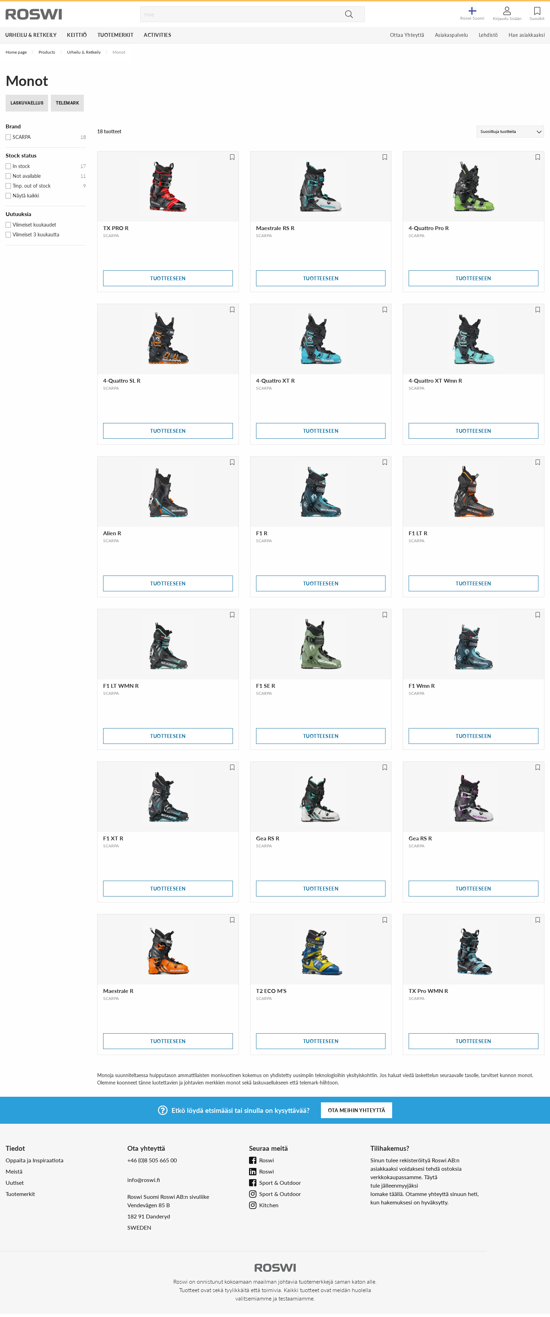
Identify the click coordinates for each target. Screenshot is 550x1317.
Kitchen (269, 1205)
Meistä (14, 1171)
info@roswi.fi (143, 1179)
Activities (157, 35)
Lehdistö (488, 35)
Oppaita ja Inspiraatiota (34, 1160)
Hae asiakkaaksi (527, 35)
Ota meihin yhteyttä (356, 1110)
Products (47, 52)
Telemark (67, 103)
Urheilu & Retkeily (30, 35)
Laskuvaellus (27, 103)
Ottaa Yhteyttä (407, 35)
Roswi (266, 1160)
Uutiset (15, 1182)
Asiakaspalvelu (451, 35)
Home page (16, 52)
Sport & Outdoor (280, 1182)
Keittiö (77, 35)
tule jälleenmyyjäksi (394, 1185)
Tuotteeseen (168, 278)
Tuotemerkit (116, 35)
